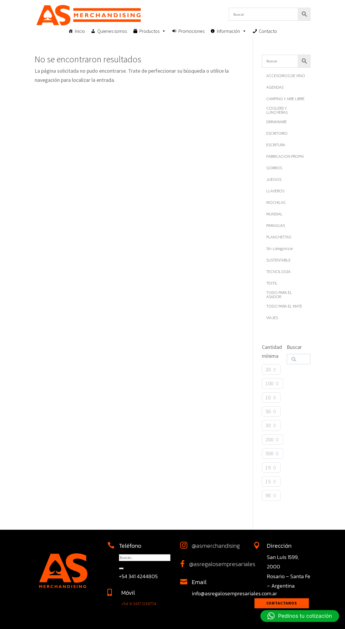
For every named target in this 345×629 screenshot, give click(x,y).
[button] (299, 616)
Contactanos (281, 603)
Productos (152, 31)
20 (268, 369)
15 (268, 481)
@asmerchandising (216, 545)
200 (269, 439)
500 (269, 453)
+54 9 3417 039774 (138, 603)
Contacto (268, 31)
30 (268, 425)
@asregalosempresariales (222, 564)
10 (268, 397)
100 (269, 383)
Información (231, 31)
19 (268, 467)
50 (268, 411)
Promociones (191, 31)
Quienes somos (112, 31)
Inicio (80, 31)
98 (268, 495)
